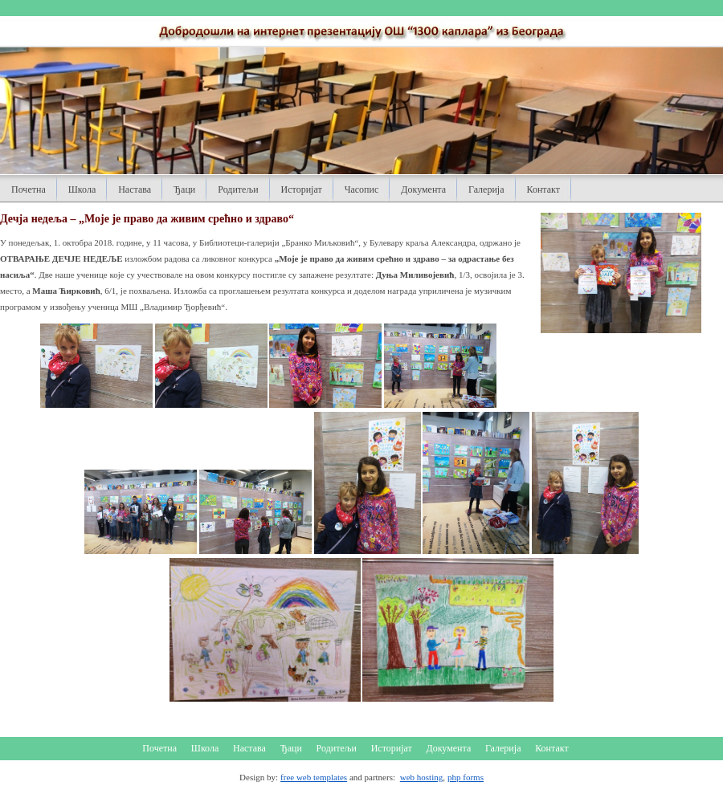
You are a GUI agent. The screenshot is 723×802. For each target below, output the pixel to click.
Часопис (362, 189)
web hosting (421, 777)
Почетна (28, 189)
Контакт (543, 189)
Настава (134, 189)
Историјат (302, 189)
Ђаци (184, 189)
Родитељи (237, 189)
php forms (465, 777)
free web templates (313, 777)
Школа (82, 189)
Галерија (486, 189)
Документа (423, 189)
